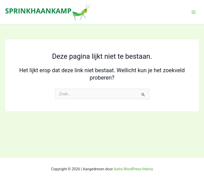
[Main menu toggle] (193, 12)
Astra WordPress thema (133, 169)
